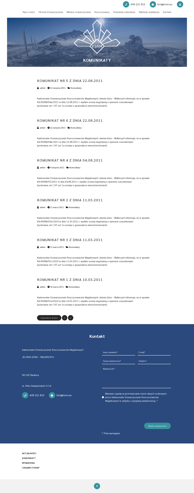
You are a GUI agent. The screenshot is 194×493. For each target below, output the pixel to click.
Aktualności (29, 453)
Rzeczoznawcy (102, 12)
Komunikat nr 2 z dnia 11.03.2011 (70, 199)
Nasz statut (29, 12)
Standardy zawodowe (124, 12)
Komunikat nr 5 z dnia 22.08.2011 (70, 80)
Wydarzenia (28, 462)
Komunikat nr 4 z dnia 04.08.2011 (70, 160)
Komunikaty (76, 87)
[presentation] (125, 412)
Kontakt (167, 12)
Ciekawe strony (30, 467)
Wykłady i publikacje (149, 12)
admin (42, 87)
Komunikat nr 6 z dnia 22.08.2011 (70, 120)
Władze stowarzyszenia (79, 12)
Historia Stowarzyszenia (51, 12)
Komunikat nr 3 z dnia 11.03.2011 (70, 239)
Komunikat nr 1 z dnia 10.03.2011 (70, 279)
